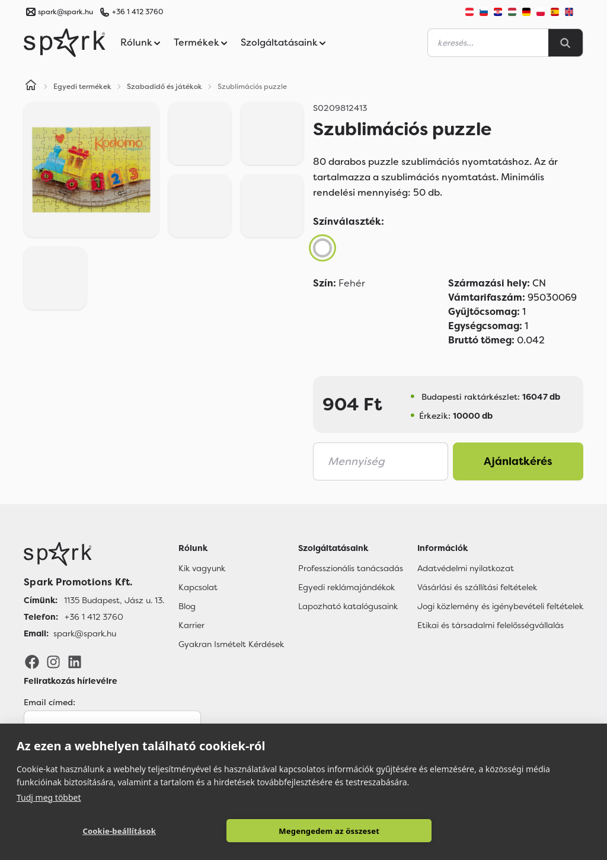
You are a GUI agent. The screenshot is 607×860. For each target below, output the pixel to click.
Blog (187, 606)
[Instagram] (53, 661)
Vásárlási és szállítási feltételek (477, 587)
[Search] (565, 42)
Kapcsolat (198, 587)
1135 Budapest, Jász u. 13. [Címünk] (114, 600)
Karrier (191, 625)
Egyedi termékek (82, 86)
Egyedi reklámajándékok (346, 587)
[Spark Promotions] (65, 42)
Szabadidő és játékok (164, 86)
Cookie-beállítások (119, 831)
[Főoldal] (94, 554)
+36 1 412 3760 (137, 12)
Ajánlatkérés (518, 461)
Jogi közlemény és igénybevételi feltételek (500, 606)
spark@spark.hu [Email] (84, 633)
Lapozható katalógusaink (348, 606)
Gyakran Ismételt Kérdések (231, 644)
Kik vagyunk (201, 568)
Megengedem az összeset (329, 831)
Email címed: (49, 702)
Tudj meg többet (49, 796)
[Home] (31, 87)
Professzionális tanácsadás (350, 568)
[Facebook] (32, 661)
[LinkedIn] (74, 661)
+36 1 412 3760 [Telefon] (94, 616)
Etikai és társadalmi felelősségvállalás (490, 625)
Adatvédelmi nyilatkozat (465, 568)
